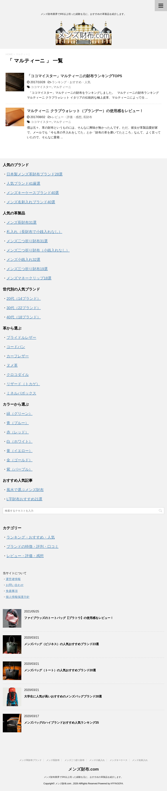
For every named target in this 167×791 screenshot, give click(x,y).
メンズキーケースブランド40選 (33, 193)
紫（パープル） (20, 469)
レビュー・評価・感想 (67, 117)
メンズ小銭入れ (97, 760)
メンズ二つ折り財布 (74, 760)
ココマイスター (41, 87)
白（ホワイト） (20, 441)
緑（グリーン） (20, 414)
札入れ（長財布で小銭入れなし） (34, 232)
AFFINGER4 (116, 783)
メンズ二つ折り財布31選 (27, 241)
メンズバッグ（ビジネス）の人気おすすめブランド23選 (61, 644)
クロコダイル (18, 375)
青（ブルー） (18, 423)
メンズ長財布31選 (22, 222)
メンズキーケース (118, 760)
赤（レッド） (18, 432)
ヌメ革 (12, 365)
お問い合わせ (15, 585)
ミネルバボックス (21, 393)
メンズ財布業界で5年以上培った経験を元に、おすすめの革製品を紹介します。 (83, 777)
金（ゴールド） (20, 460)
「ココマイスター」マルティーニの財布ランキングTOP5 (74, 76)
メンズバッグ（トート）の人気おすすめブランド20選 (60, 670)
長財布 (87, 117)
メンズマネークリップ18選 (29, 278)
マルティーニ (62, 87)
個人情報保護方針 (18, 596)
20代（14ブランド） (24, 298)
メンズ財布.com (83, 769)
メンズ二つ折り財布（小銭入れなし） (38, 250)
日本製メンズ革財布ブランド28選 (35, 174)
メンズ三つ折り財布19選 (27, 269)
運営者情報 (13, 579)
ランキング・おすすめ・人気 (71, 82)
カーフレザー (18, 356)
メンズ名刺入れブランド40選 (31, 202)
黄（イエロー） (20, 451)
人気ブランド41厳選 (23, 183)
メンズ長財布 (53, 760)
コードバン (16, 347)
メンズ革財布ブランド (30, 760)
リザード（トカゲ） (23, 384)
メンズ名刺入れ (140, 760)
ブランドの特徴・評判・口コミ (33, 546)
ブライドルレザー (21, 337)
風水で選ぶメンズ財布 (25, 490)
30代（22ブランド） (24, 308)
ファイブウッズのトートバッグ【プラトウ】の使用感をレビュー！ (68, 617)
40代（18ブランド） (24, 317)
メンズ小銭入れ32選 (23, 259)
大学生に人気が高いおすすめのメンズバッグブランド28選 (63, 696)
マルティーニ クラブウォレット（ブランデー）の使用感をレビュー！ (85, 111)
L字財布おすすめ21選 (24, 499)
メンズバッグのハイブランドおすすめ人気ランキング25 (61, 722)
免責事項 (12, 591)
